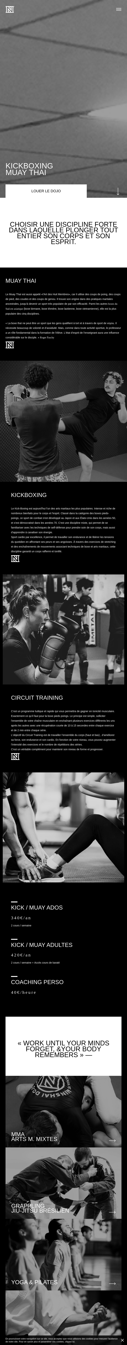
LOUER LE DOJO (46, 191)
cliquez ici (70, 1341)
